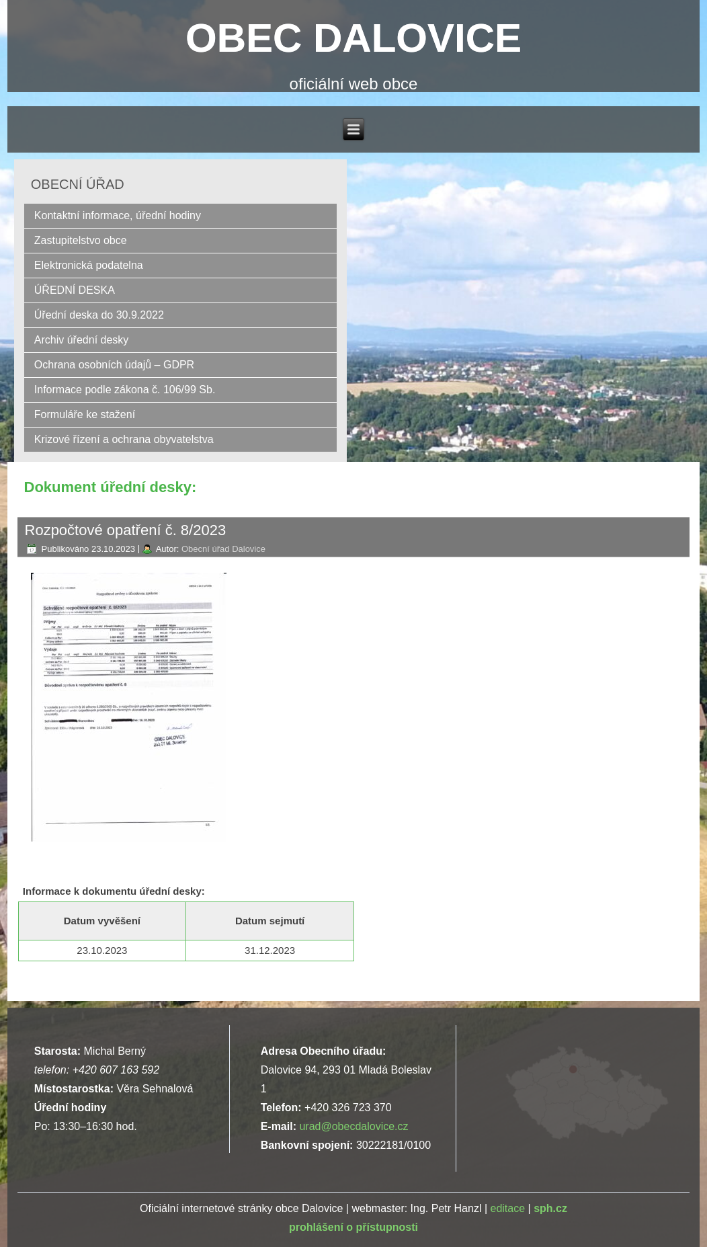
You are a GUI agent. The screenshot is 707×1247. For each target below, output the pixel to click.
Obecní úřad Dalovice (223, 549)
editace (507, 1208)
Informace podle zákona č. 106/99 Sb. (125, 389)
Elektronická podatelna (88, 265)
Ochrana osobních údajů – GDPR (114, 364)
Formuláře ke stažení (84, 414)
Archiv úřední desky (81, 340)
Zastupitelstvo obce (80, 240)
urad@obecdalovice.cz (353, 1126)
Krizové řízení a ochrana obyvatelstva (124, 439)
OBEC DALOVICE (353, 38)
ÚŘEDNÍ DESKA (74, 290)
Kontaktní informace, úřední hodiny (117, 215)
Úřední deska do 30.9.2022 (99, 315)
